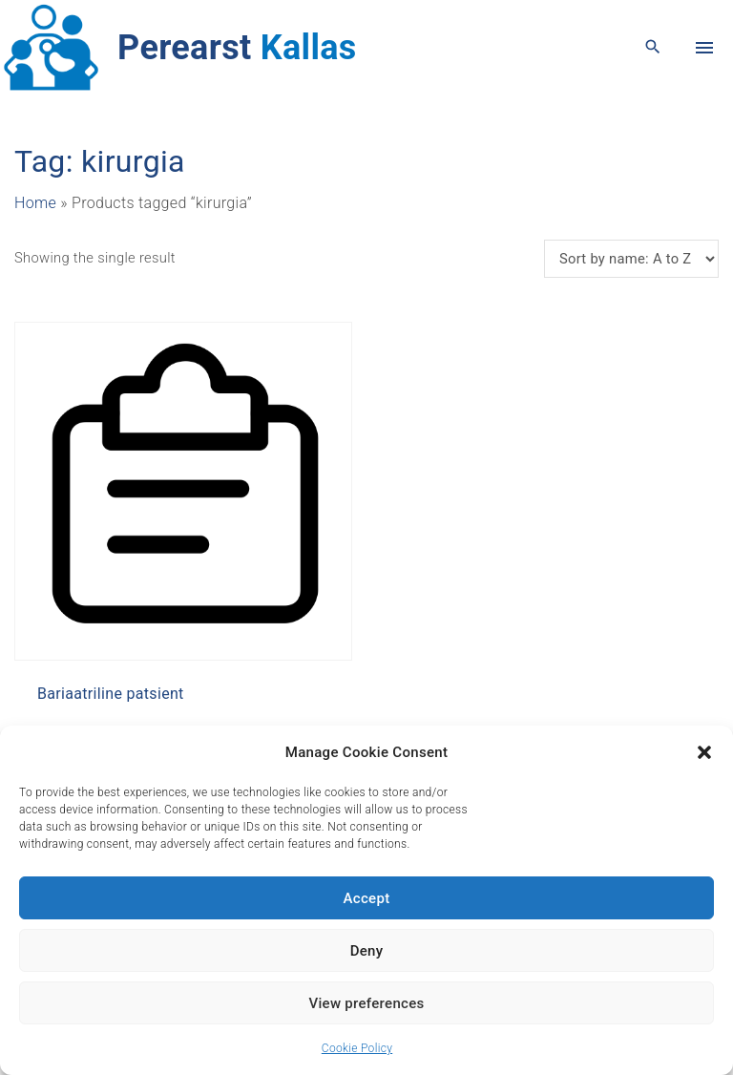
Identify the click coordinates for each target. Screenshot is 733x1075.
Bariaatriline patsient (110, 694)
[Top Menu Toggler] (704, 48)
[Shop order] (631, 259)
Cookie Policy (357, 1048)
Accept (367, 898)
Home (35, 203)
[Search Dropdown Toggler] (653, 47)
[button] (704, 752)
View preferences (366, 1003)
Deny (367, 950)
